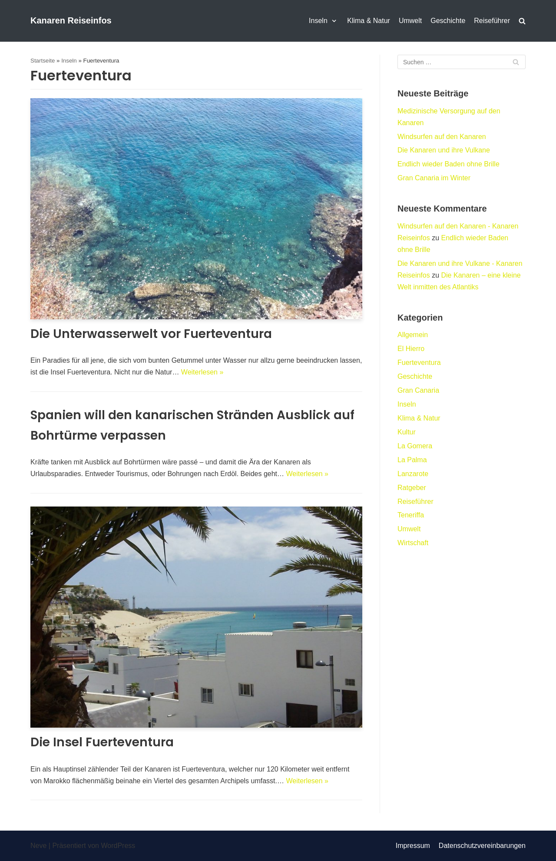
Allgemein (412, 334)
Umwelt (410, 20)
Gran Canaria (418, 390)
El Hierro (410, 348)
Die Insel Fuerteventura (102, 742)
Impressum (413, 845)
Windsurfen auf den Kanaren (441, 136)
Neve (38, 845)
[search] (522, 20)
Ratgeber (411, 487)
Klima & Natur (368, 20)
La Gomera (414, 446)
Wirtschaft (412, 542)
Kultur (406, 432)
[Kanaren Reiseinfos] (71, 20)
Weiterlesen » (202, 372)
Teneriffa (410, 515)
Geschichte (447, 20)
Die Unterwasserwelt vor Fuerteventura (151, 333)
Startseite (42, 60)
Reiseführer (492, 20)
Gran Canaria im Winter (433, 178)
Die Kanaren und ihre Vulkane (443, 150)
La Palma (412, 460)
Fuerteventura (419, 362)
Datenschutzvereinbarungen (482, 845)
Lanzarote (412, 473)
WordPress (118, 845)
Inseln (69, 60)
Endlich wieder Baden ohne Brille (448, 164)
